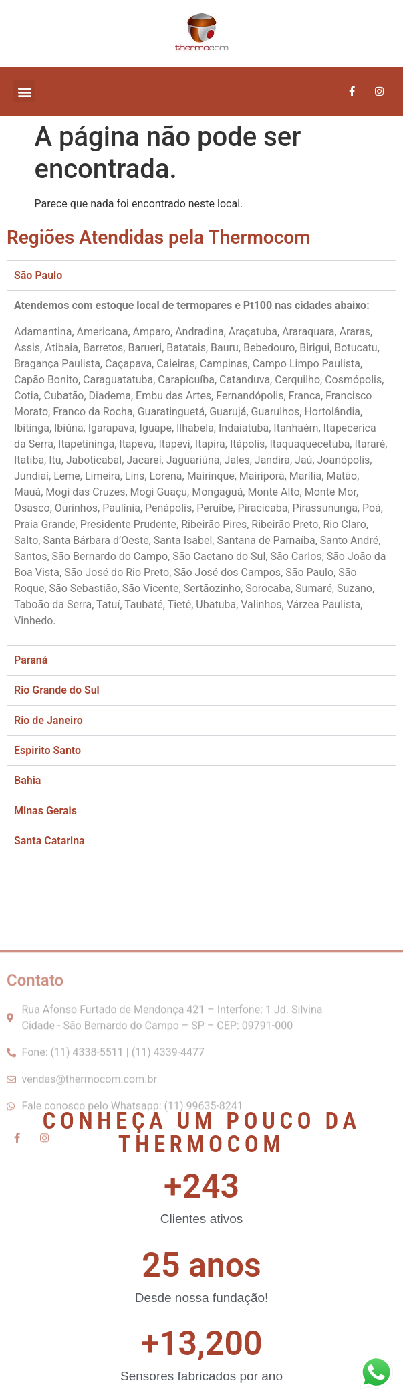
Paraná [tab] (30, 660)
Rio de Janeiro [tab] (48, 720)
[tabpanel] (201, 467)
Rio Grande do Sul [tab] (57, 690)
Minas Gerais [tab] (45, 810)
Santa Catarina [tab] (49, 840)
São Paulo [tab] (38, 275)
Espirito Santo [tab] (47, 750)
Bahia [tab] (27, 780)
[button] (24, 91)
